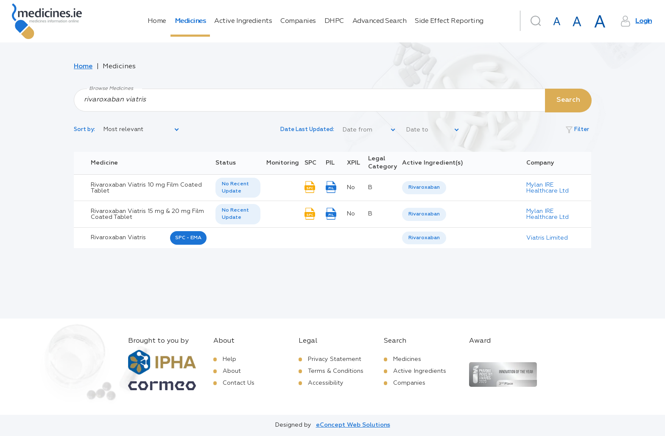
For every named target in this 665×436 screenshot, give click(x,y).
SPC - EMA (188, 237)
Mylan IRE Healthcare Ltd (547, 188)
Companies (298, 21)
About (232, 371)
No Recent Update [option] (235, 188)
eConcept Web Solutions (353, 425)
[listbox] (141, 129)
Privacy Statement (334, 359)
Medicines (190, 21)
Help (229, 359)
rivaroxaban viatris (118, 237)
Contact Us (238, 383)
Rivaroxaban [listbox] (424, 187)
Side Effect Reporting (449, 21)
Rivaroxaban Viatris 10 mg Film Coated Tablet (146, 188)
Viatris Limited (547, 238)
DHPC (334, 21)
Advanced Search (379, 21)
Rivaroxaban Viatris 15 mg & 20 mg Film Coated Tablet (147, 214)
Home (157, 21)
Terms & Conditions (335, 371)
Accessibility (326, 383)
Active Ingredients (243, 21)
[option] (424, 187)
